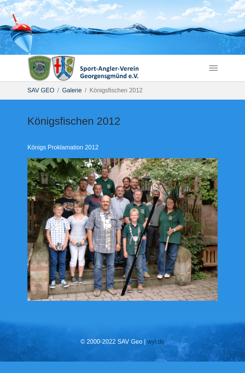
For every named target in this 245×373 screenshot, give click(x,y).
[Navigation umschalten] (213, 68)
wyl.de (155, 341)
